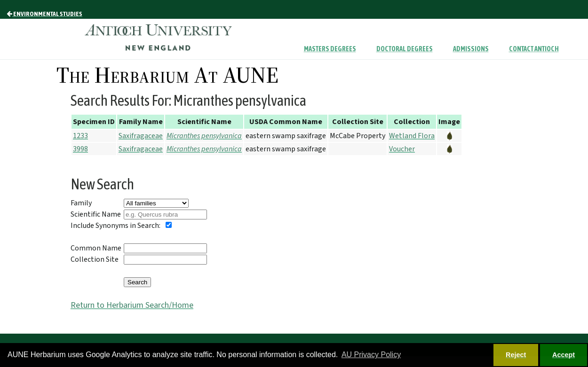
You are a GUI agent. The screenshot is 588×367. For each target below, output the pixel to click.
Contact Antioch (534, 49)
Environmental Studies (44, 13)
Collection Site (95, 259)
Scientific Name (96, 214)
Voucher (402, 149)
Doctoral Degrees (404, 49)
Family (81, 203)
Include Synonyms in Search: (115, 225)
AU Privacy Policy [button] (371, 355)
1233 (80, 136)
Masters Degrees (330, 49)
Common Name (96, 248)
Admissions (471, 49)
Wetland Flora (412, 136)
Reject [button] (516, 355)
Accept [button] (563, 355)
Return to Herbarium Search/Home (132, 305)
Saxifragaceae (141, 136)
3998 (80, 149)
